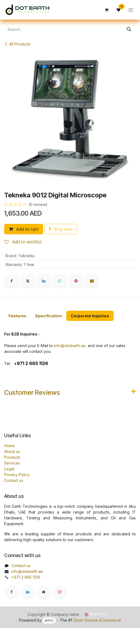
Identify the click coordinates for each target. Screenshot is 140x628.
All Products (17, 44)
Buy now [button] (60, 229)
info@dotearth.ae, (70, 345)
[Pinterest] (76, 281)
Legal (9, 468)
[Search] (129, 29)
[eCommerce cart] (106, 10)
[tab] (17, 316)
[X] (27, 281)
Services (12, 463)
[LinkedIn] (43, 281)
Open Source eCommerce (97, 620)
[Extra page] (43, 592)
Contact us (13, 480)
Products (12, 457)
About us (12, 451)
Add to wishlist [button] (23, 242)
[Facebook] (11, 281)
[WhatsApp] (59, 281)
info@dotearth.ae (27, 571)
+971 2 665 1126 (25, 577)
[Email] (91, 281)
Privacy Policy (17, 474)
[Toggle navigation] (131, 9)
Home (9, 445)
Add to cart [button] (24, 229)
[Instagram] (59, 592)
